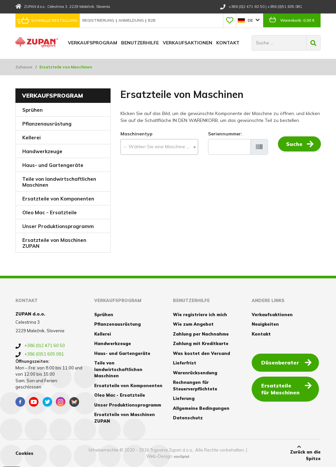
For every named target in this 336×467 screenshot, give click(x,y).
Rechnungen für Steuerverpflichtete (195, 385)
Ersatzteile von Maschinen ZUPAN (54, 243)
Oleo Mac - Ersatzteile (49, 212)
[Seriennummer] (229, 147)
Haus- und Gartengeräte (52, 165)
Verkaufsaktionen (187, 43)
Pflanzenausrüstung (47, 124)
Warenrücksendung (195, 372)
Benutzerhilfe (140, 43)
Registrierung (98, 20)
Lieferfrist (184, 362)
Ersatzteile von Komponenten (58, 199)
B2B (152, 20)
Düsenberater (287, 362)
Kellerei (31, 137)
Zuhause (23, 66)
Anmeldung (131, 20)
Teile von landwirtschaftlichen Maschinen (59, 182)
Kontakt (228, 43)
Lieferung (184, 398)
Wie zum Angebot (193, 324)
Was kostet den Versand (201, 353)
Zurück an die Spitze (299, 453)
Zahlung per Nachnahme (201, 334)
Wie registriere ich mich (200, 314)
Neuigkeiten (265, 324)
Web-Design (159, 456)
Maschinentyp (136, 134)
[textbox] (159, 146)
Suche (300, 146)
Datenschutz (188, 417)
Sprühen (32, 110)
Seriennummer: (225, 134)
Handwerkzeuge (42, 151)
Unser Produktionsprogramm (58, 226)
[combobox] (159, 147)
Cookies (24, 453)
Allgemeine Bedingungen (201, 408)
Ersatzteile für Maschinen (287, 389)
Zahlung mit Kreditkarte (200, 343)
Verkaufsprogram (92, 43)
